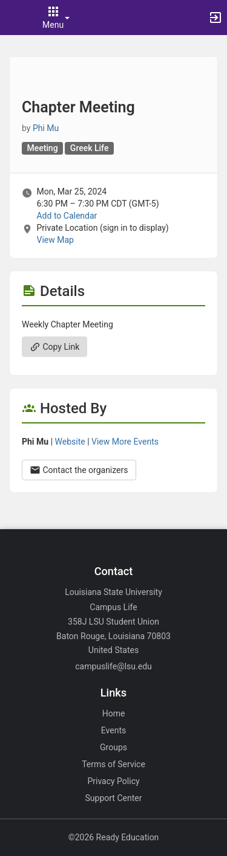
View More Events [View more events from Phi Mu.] (125, 441)
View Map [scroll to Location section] (54, 240)
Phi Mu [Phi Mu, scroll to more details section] (46, 128)
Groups (113, 747)
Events (113, 730)
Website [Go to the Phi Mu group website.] (70, 441)
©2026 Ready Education (113, 837)
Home (113, 713)
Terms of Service (113, 764)
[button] (15, 17)
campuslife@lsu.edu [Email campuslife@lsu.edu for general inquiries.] (113, 666)
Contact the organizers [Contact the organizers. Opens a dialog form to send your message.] (79, 470)
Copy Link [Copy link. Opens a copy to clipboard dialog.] (54, 347)
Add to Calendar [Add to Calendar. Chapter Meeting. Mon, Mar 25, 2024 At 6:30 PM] (66, 215)
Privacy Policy (113, 781)
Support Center (113, 798)
